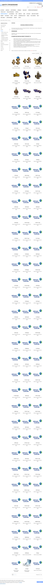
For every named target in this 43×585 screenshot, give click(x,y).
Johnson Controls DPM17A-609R (38, 144)
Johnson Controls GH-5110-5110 (27, 221)
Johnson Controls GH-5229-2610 (38, 360)
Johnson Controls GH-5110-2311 (38, 190)
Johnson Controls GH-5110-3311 (27, 206)
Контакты (20, 0)
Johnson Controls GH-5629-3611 (27, 436)
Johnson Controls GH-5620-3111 (27, 406)
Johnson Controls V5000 (26, 67)
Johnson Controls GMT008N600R (26, 560)
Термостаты (3, 12)
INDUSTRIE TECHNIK (35, 14)
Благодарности (6, 0)
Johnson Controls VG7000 (16, 97)
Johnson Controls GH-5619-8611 (16, 406)
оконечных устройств (4, 33)
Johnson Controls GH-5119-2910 (38, 252)
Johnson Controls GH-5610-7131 (38, 375)
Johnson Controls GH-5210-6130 (38, 313)
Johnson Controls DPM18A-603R (38, 159)
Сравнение (13, 575)
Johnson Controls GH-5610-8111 (16, 390)
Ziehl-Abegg (3, 17)
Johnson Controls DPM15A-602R (27, 113)
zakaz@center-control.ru (39, 3)
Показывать (37, 563)
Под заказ (25, 10)
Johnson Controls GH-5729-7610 (38, 529)
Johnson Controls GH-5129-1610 (16, 313)
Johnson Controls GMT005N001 (16, 560)
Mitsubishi (7, 16)
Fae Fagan (28, 14)
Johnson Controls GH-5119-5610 (27, 283)
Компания (2, 575)
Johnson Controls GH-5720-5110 (27, 467)
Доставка (23, 575)
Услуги (2, 0)
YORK (38, 16)
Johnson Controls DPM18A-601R (27, 159)
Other (19, 17)
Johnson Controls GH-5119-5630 (38, 283)
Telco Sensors (33, 15)
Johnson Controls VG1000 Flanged (27, 82)
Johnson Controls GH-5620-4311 (38, 421)
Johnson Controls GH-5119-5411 (16, 283)
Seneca (28, 15)
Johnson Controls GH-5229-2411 (27, 360)
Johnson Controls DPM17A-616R (16, 159)
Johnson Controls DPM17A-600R (38, 129)
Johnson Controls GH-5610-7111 (27, 375)
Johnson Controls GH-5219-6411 (27, 329)
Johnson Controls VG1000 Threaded (16, 82)
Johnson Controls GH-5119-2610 (27, 252)
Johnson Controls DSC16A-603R (38, 175)
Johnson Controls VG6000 (16, 67)
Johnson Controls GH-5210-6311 (16, 329)
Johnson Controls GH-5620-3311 (38, 406)
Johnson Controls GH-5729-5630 (16, 513)
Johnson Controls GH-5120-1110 (27, 298)
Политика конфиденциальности (26, 576)
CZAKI (16, 13)
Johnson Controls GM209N (37, 543)
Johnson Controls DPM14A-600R (16, 113)
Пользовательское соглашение (26, 577)
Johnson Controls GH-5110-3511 (16, 221)
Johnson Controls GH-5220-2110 (27, 344)
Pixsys (12, 15)
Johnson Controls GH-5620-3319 (16, 421)
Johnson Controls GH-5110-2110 (16, 190)
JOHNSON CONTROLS (4, 14)
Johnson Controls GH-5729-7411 (27, 529)
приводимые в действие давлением (4, 36)
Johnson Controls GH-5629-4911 (16, 467)
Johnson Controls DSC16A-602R (27, 175)
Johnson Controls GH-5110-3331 (38, 206)
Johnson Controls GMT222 (38, 559)
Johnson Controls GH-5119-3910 (38, 267)
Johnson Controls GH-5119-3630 (27, 267)
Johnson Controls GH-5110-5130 (38, 221)
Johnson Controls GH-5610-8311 (27, 390)
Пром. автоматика (10, 12)
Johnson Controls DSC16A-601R (16, 175)
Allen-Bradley (11, 13)
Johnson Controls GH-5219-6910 (16, 344)
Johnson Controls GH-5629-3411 (16, 436)
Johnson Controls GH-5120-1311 (38, 298)
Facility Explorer (3, 26)
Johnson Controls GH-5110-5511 (16, 252)
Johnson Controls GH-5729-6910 (16, 529)
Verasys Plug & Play (3, 25)
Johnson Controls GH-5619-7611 (38, 390)
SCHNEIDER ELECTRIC (22, 16)
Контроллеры (13, 10)
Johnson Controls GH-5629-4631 (38, 452)
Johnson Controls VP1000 (37, 67)
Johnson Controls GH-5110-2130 (27, 190)
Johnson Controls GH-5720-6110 (16, 483)
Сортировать (33, 53)
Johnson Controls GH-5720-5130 (38, 467)
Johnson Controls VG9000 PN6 (27, 98)
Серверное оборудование (33, 10)
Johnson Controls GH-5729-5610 (38, 498)
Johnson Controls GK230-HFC (27, 543)
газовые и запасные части (4, 32)
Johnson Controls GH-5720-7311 (16, 498)
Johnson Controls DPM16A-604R (27, 129)
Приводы (19, 10)
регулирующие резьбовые (4, 37)
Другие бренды (10, 17)
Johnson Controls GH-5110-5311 (27, 236)
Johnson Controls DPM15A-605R (38, 113)
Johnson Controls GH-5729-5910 (27, 513)
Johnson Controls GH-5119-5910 (16, 298)
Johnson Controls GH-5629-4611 (27, 452)
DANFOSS (20, 14)
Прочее (17, 12)
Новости (10, 0)
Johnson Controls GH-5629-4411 (16, 452)
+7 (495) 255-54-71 (32, 3)
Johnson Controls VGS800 (37, 81)
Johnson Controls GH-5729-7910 (16, 544)
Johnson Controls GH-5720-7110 (38, 483)
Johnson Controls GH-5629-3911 (38, 436)
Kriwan (2, 16)
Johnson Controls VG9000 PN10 (37, 98)
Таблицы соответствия (15, 0)
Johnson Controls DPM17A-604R (27, 144)
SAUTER (15, 16)
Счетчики (2, 47)
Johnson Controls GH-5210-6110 (27, 313)
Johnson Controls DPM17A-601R (16, 144)
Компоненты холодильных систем (4, 41)
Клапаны (7, 10)
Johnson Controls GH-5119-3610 (16, 267)
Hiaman (15, 17)
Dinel (24, 13)
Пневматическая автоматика (4, 44)
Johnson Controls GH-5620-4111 (27, 421)
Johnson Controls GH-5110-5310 (16, 236)
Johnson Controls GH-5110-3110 (16, 206)
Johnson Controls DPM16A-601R (16, 129)
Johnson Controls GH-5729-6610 (38, 513)
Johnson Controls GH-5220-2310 (38, 344)
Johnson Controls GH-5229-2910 (16, 375)
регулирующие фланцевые (4, 39)
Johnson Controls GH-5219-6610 (38, 329)
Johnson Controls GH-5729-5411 (27, 498)
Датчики (2, 10)
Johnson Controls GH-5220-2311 (16, 360)
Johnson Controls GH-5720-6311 (27, 483)
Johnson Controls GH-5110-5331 (38, 236)
